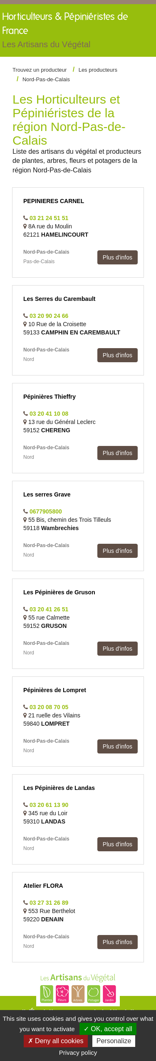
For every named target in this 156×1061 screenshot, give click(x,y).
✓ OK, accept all (108, 1028)
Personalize (114, 1040)
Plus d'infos (117, 257)
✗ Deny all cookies (56, 1040)
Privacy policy (78, 1052)
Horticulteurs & (66, 32)
